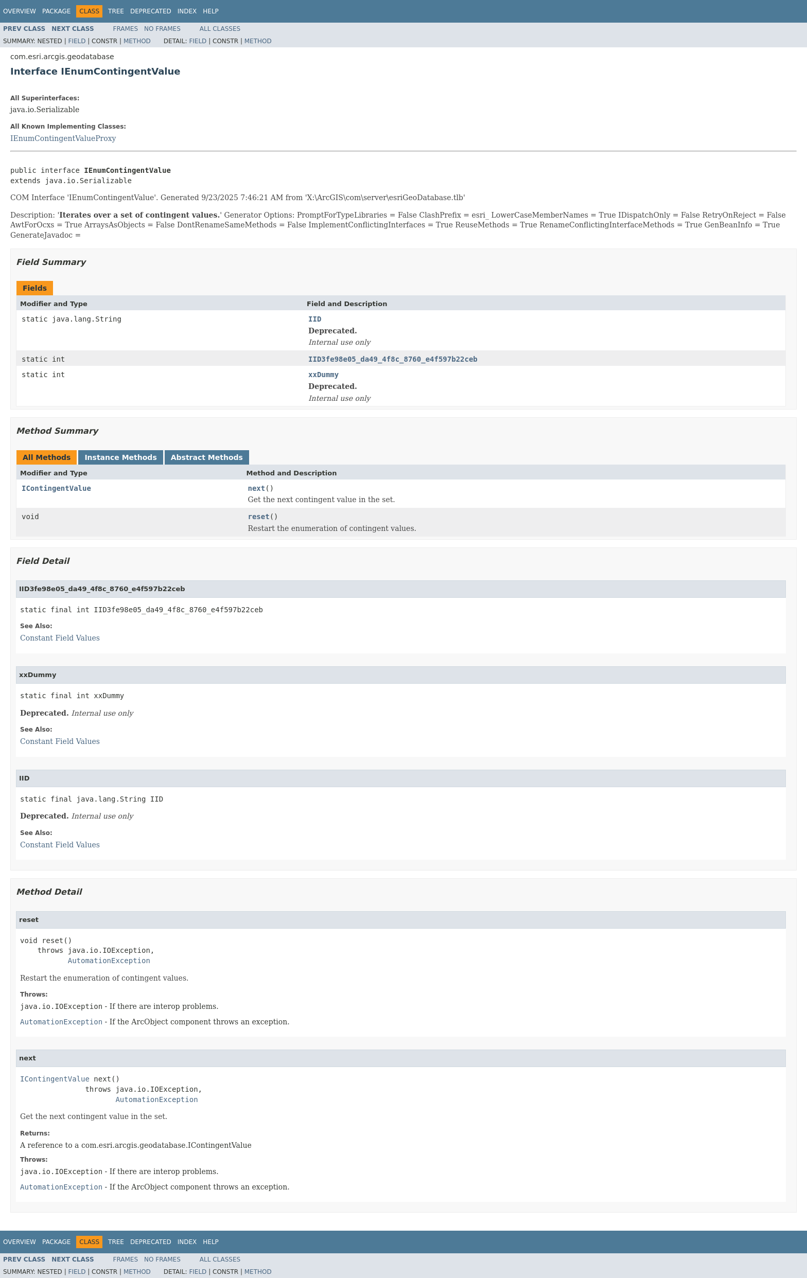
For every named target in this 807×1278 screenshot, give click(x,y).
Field (76, 41)
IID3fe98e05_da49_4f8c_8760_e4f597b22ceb (393, 359)
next (257, 488)
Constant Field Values (60, 638)
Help (211, 11)
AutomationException (109, 960)
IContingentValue (56, 488)
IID (314, 319)
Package (56, 11)
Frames (125, 28)
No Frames (162, 28)
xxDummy (323, 374)
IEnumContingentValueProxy (63, 138)
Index (187, 11)
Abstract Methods (207, 457)
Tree (116, 11)
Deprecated (150, 11)
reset (259, 516)
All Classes (220, 28)
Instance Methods (120, 457)
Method (137, 41)
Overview (19, 11)
